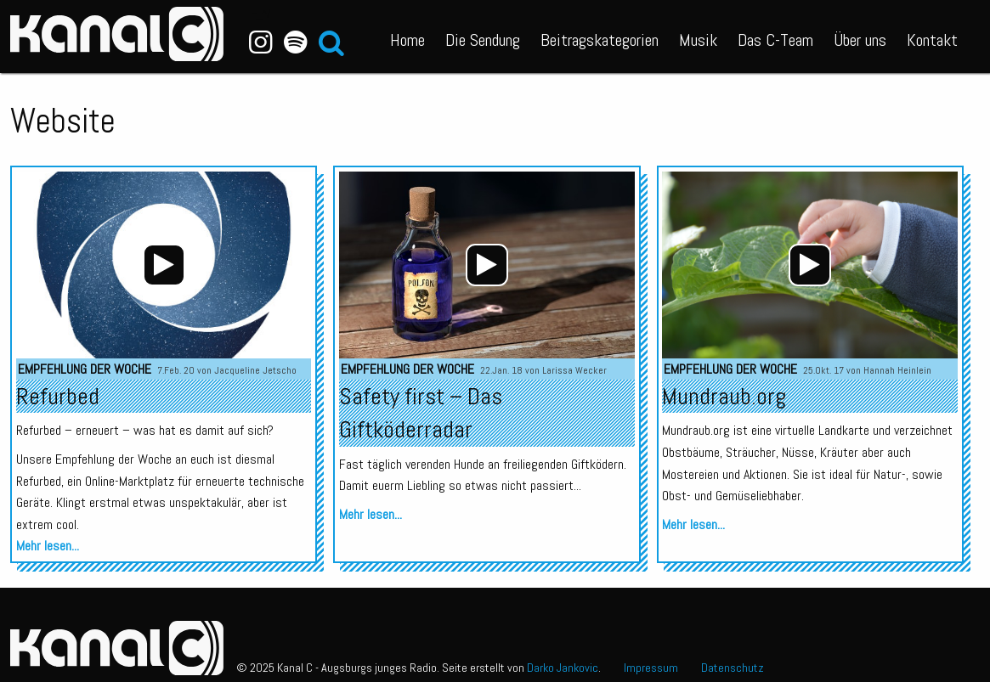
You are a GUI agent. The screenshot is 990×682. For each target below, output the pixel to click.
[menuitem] (407, 36)
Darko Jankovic (562, 667)
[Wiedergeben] (164, 265)
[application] (164, 265)
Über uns (860, 40)
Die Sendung (482, 40)
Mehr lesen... (47, 546)
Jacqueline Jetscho (255, 370)
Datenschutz (732, 667)
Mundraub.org (724, 396)
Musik (698, 40)
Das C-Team (775, 40)
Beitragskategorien (599, 40)
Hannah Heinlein (897, 370)
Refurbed (57, 396)
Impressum (651, 667)
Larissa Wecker (574, 370)
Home (407, 40)
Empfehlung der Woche (84, 369)
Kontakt (932, 40)
